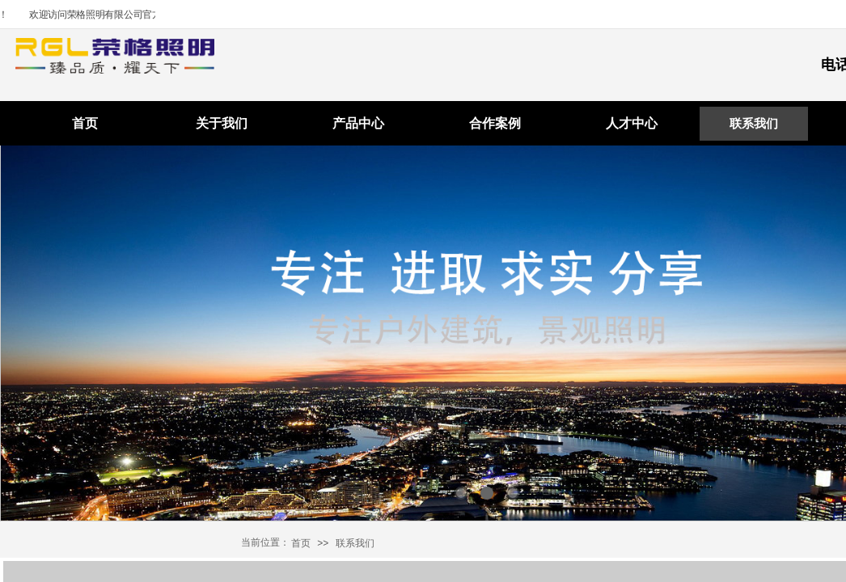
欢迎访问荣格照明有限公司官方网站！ (114, 14)
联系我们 (754, 123)
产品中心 (358, 123)
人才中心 (632, 123)
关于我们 (221, 123)
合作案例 (495, 123)
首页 (85, 123)
